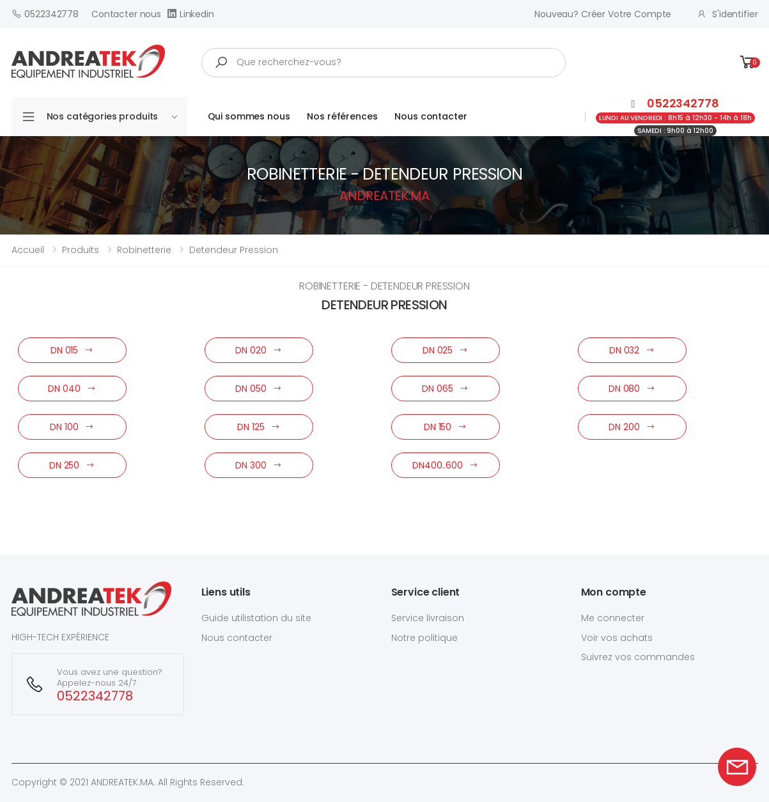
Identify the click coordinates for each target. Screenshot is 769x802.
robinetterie (144, 249)
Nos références (342, 116)
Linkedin (190, 13)
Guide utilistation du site (256, 618)
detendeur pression (233, 249)
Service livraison (427, 618)
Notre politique (424, 637)
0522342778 (45, 13)
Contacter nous (126, 14)
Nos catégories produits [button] (112, 116)
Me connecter (612, 618)
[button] (748, 62)
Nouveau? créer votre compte (602, 14)
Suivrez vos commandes (638, 657)
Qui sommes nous (249, 116)
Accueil (28, 249)
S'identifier (727, 14)
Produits (80, 249)
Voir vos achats (617, 637)
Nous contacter (430, 116)
